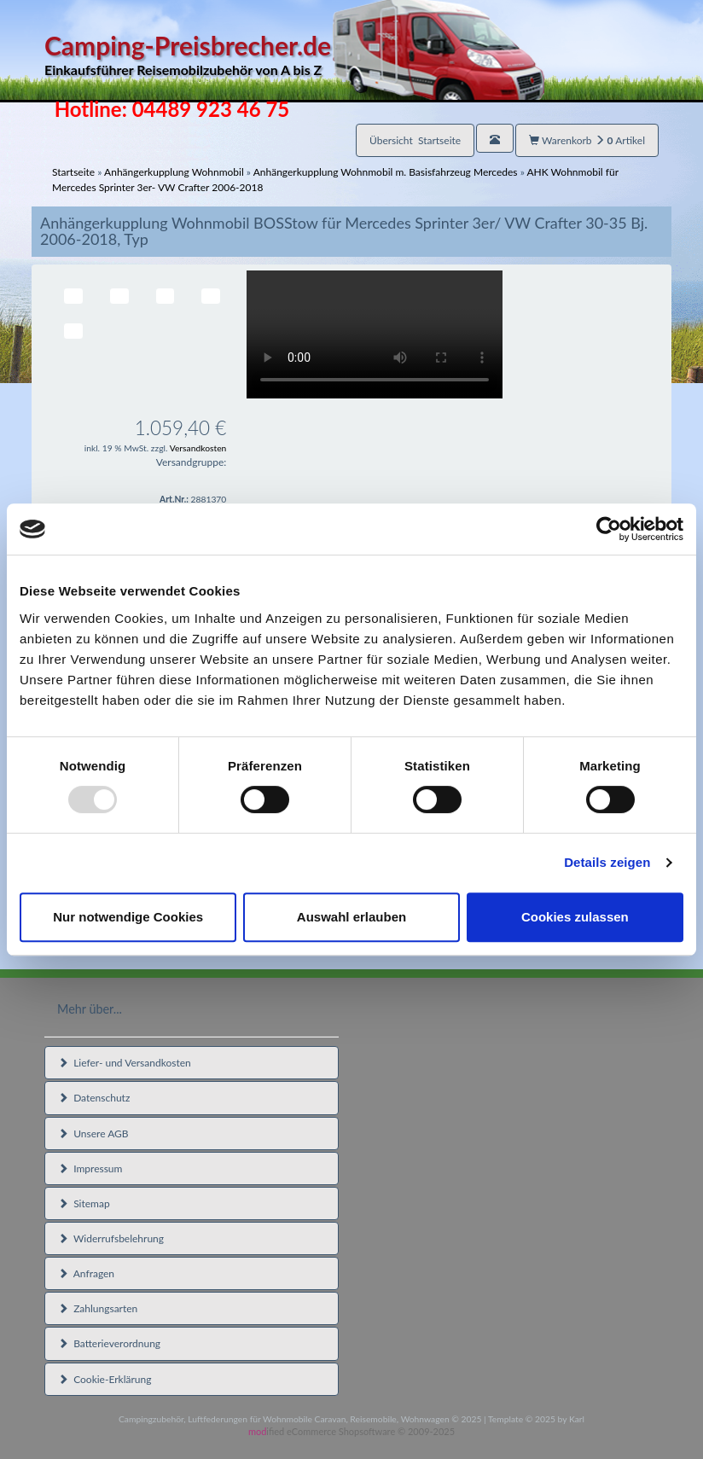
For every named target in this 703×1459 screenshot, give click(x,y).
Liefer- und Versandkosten (124, 1062)
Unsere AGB (93, 1133)
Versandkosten (198, 448)
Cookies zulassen (575, 917)
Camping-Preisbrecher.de (294, 55)
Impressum (90, 1168)
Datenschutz (94, 1097)
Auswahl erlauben (351, 917)
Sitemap (84, 1203)
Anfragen (86, 1273)
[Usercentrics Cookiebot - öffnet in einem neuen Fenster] (608, 529)
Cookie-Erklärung (104, 1379)
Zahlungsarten (97, 1308)
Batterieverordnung (109, 1343)
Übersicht (415, 140)
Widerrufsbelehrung (111, 1238)
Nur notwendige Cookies (128, 917)
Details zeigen (607, 862)
